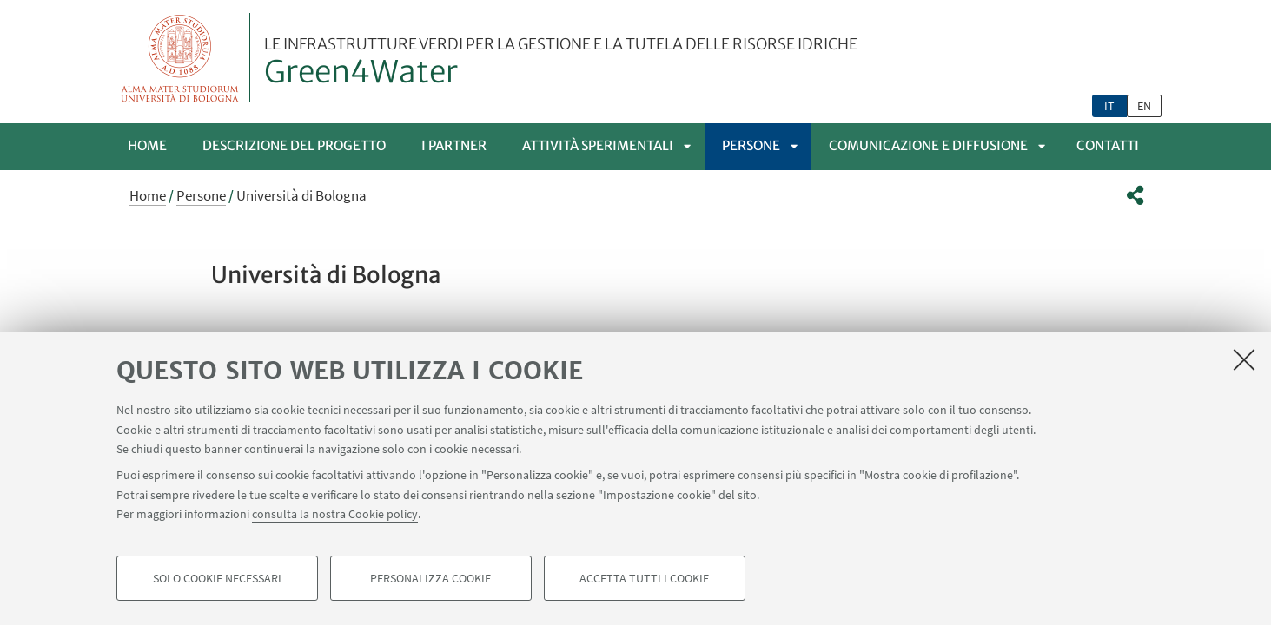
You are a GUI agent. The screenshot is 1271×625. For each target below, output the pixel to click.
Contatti (1107, 145)
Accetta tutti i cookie (644, 578)
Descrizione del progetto (294, 145)
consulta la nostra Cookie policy (335, 514)
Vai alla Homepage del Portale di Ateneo (180, 57)
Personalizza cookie (430, 578)
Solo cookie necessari (217, 578)
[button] (1135, 195)
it (1109, 106)
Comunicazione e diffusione (928, 145)
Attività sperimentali (597, 145)
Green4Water (560, 63)
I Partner (454, 145)
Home (147, 145)
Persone (751, 145)
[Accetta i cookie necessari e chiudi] (1244, 359)
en (1144, 106)
